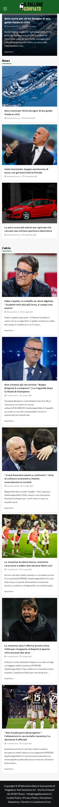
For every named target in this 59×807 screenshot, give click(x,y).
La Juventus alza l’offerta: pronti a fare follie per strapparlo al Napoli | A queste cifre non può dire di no (27, 649)
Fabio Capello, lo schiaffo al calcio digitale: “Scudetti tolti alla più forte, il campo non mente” (28, 304)
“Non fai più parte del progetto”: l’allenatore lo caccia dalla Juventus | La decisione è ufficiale (27, 736)
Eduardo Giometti (13, 486)
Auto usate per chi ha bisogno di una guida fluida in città (27, 20)
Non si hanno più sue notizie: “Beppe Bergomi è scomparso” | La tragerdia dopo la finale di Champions (28, 388)
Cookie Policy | (14, 797)
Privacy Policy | (31, 797)
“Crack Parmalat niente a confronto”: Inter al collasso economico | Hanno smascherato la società (29, 479)
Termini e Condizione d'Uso (36, 801)
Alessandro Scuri (13, 312)
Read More (9, 52)
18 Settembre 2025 (30, 176)
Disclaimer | (46, 797)
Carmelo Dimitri (12, 395)
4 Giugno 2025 (27, 743)
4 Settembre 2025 (30, 235)
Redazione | (14, 801)
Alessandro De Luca (14, 26)
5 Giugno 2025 (28, 486)
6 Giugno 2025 (27, 395)
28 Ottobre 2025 (29, 26)
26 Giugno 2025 (27, 312)
